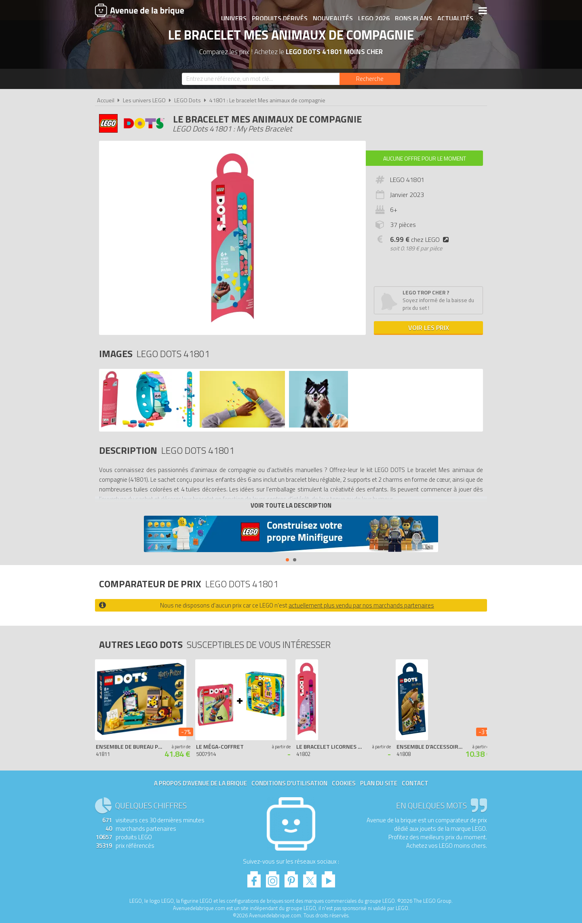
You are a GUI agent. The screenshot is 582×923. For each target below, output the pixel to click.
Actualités (451, 11)
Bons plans (409, 11)
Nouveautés (328, 11)
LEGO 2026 (369, 11)
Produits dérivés (275, 11)
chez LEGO (421, 239)
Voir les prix (428, 327)
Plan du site (378, 783)
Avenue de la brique (139, 10)
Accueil (105, 100)
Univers (229, 11)
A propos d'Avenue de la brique (200, 783)
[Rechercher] (370, 79)
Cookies (344, 783)
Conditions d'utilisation (289, 783)
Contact (415, 783)
